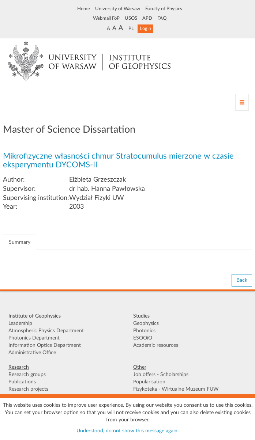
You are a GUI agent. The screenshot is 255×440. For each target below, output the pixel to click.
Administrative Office (32, 352)
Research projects (28, 389)
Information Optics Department (44, 345)
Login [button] (145, 28)
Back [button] (241, 280)
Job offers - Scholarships (160, 374)
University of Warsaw (117, 9)
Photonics (144, 330)
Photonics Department (34, 338)
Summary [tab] (19, 242)
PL (131, 28)
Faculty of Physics (163, 9)
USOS (131, 18)
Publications (22, 381)
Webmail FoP (106, 18)
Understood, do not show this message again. (127, 430)
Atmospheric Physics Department (46, 330)
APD (147, 18)
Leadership (20, 323)
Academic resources (155, 345)
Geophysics (146, 323)
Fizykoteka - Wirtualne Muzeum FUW (176, 389)
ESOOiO (142, 338)
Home (83, 9)
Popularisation (149, 381)
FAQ (161, 18)
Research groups (27, 374)
